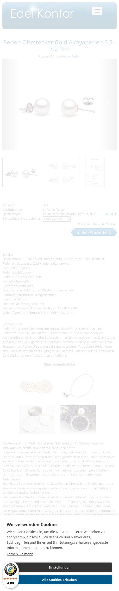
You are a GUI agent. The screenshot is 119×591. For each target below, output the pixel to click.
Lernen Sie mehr (20, 554)
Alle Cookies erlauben (59, 579)
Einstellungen (59, 567)
